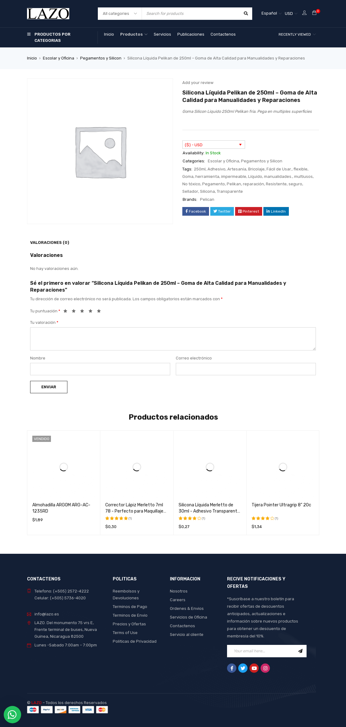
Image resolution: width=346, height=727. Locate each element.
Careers (177, 599)
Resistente (276, 184)
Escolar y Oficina (58, 58)
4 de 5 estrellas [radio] (92, 312)
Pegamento (213, 184)
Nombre (37, 358)
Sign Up (300, 651)
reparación (253, 184)
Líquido (255, 176)
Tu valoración (44, 322)
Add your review (197, 82)
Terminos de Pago (130, 606)
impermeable (233, 176)
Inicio (32, 58)
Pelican (207, 199)
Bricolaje (256, 169)
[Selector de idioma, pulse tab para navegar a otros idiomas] (272, 14)
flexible (300, 169)
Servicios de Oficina (188, 617)
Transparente (230, 191)
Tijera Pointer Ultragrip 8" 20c (281, 505)
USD (289, 13)
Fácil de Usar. (279, 169)
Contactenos (182, 625)
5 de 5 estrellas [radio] (100, 312)
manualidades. (278, 176)
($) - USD (194, 145)
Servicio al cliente (186, 634)
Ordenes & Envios (187, 608)
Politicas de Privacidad (135, 641)
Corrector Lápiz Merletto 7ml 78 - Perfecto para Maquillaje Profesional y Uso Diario (134, 511)
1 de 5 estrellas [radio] (67, 312)
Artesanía (236, 169)
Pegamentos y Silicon (100, 58)
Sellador (190, 191)
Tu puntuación (45, 311)
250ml (200, 169)
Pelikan (234, 184)
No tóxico (191, 184)
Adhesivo (216, 169)
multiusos (303, 176)
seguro (295, 184)
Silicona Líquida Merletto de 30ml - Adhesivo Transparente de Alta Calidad (209, 511)
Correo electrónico (194, 358)
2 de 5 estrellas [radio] (75, 312)
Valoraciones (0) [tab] (49, 242)
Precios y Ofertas (129, 624)
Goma (187, 176)
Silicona (207, 191)
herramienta (207, 176)
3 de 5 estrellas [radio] (84, 312)
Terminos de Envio (130, 615)
